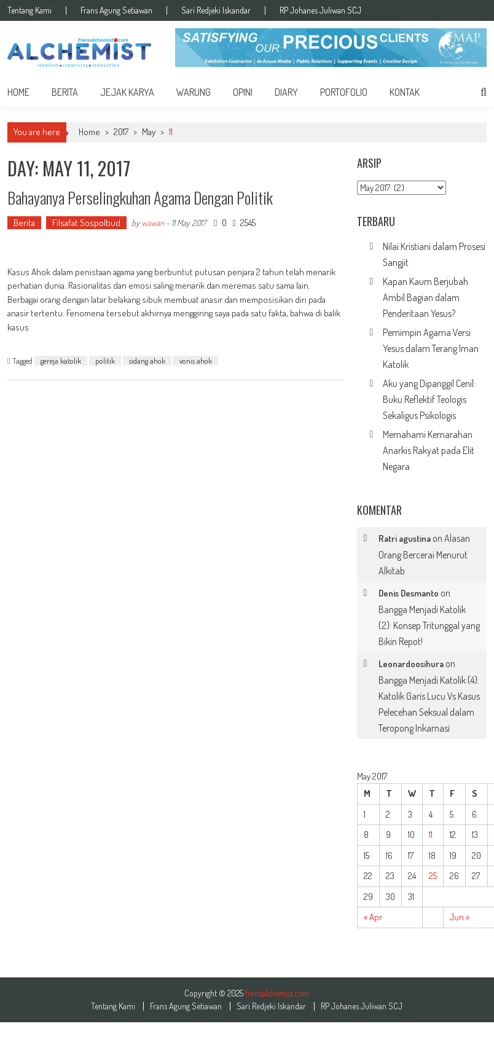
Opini (243, 92)
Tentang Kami (29, 10)
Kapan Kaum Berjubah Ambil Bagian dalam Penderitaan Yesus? (425, 297)
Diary (286, 92)
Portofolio (343, 92)
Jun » (459, 917)
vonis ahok (195, 361)
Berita (65, 92)
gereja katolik (61, 361)
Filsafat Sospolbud (86, 223)
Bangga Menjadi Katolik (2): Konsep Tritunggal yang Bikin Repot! (429, 625)
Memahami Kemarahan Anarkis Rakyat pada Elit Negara (428, 450)
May (148, 132)
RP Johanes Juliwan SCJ (320, 10)
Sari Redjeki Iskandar (216, 10)
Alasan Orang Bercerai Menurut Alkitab (424, 554)
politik (105, 361)
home (18, 92)
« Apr (373, 917)
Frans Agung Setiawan (116, 10)
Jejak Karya (127, 92)
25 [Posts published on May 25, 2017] (433, 876)
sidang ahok (147, 361)
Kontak (405, 92)
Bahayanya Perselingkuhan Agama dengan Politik (140, 197)
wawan (152, 222)
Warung (193, 92)
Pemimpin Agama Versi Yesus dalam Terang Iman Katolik (431, 348)
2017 (121, 132)
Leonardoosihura (411, 664)
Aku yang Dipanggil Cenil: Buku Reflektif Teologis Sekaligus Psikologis (429, 399)
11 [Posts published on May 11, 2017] (431, 834)
